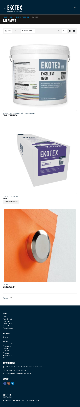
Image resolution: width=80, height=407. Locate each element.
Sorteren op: (16, 31)
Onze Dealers (7, 324)
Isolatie (5, 348)
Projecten (6, 321)
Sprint (5, 339)
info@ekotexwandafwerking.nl (20, 373)
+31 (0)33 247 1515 (19, 370)
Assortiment (7, 319)
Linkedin (12, 383)
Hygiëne (22, 113)
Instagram (8, 383)
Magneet (27, 113)
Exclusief (6, 351)
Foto (4, 358)
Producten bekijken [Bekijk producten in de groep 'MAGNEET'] (11, 202)
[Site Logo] (14, 8)
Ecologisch (7, 346)
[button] (5, 9)
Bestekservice (8, 328)
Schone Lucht (8, 344)
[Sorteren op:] (28, 31)
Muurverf (33, 113)
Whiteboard (7, 355)
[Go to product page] (40, 74)
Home (5, 317)
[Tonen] (64, 31)
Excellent (16, 113)
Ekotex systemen (8, 113)
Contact (6, 326)
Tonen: (59, 31)
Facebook (4, 383)
